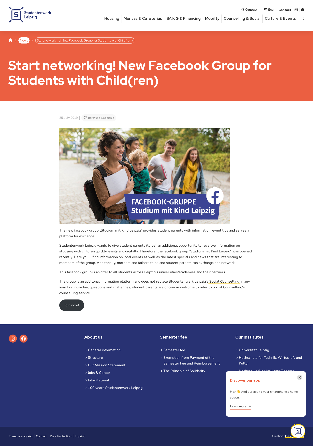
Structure (95, 357)
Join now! (71, 305)
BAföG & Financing (183, 18)
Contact (285, 10)
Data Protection (60, 436)
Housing (111, 18)
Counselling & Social (242, 18)
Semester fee (174, 350)
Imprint (80, 436)
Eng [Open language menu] (268, 10)
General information (104, 350)
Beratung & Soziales (101, 118)
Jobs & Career (99, 372)
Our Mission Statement (106, 365)
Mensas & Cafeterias (143, 18)
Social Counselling (224, 281)
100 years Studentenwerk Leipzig (115, 387)
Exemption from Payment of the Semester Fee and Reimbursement (191, 360)
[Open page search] (302, 18)
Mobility (212, 18)
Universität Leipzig (254, 350)
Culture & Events (280, 18)
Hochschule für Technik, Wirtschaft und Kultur (270, 360)
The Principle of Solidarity (184, 371)
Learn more (238, 406)
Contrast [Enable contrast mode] (249, 10)
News (24, 40)
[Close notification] (299, 377)
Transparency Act (21, 436)
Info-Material (98, 380)
